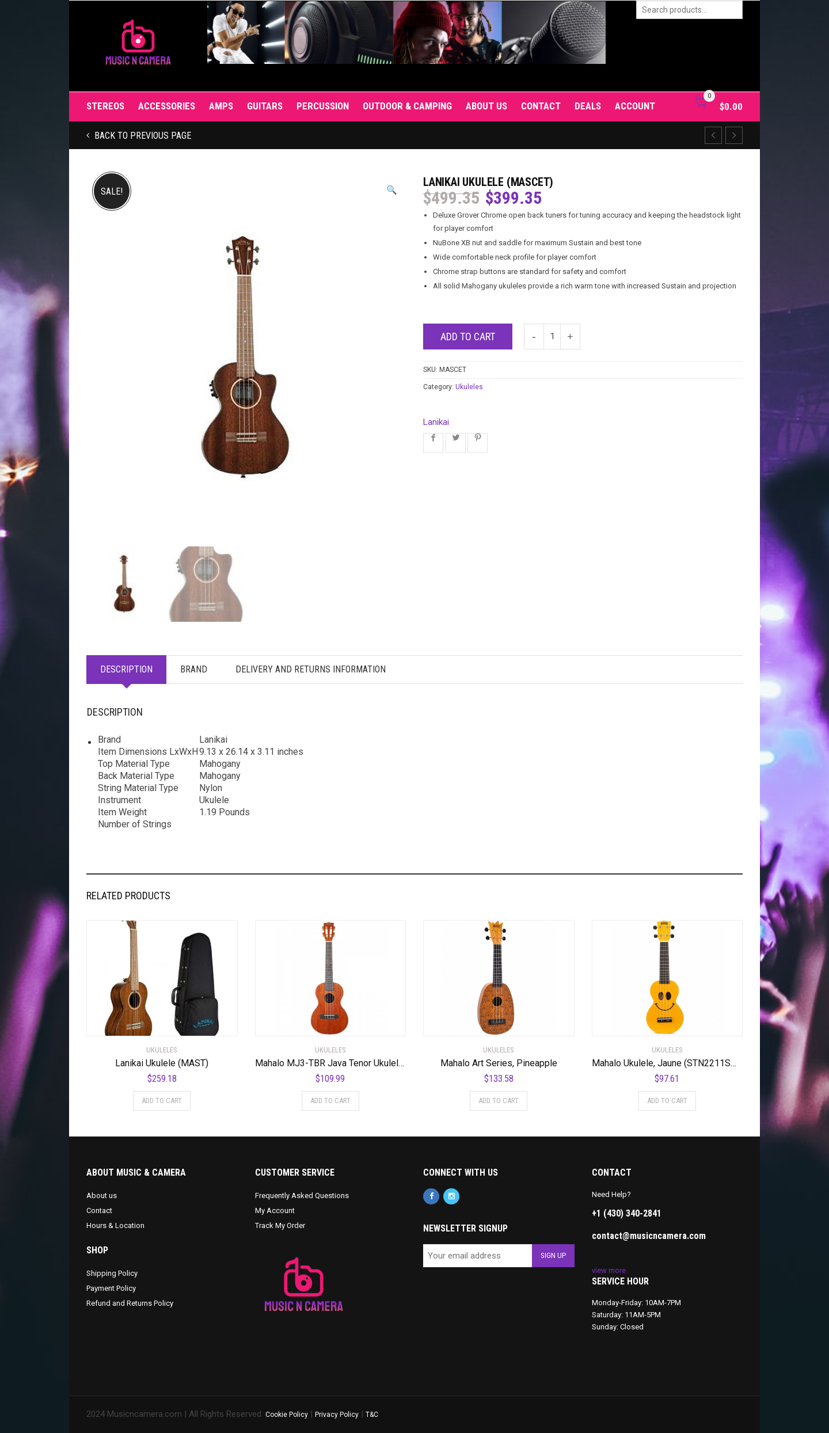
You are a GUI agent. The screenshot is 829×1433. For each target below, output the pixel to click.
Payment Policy (111, 1288)
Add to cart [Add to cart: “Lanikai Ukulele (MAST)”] (162, 1100)
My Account (275, 1210)
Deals (588, 106)
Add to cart (467, 336)
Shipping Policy (112, 1273)
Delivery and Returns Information (316, 669)
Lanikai (436, 422)
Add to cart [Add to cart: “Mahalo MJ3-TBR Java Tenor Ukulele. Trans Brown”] (330, 1100)
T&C (372, 1415)
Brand (197, 669)
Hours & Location (115, 1225)
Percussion (322, 106)
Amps (221, 106)
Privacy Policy (337, 1415)
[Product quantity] (552, 336)
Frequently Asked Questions (302, 1195)
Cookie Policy (286, 1415)
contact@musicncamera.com (649, 1235)
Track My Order (280, 1225)
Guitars (265, 106)
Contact (541, 106)
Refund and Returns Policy (129, 1303)
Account (635, 106)
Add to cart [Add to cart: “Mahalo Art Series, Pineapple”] (498, 1100)
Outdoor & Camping (407, 106)
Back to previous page (141, 135)
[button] (391, 190)
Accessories (166, 106)
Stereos (105, 106)
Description (127, 669)
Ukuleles (469, 387)
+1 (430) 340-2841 (626, 1213)
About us (486, 106)
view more (609, 1270)
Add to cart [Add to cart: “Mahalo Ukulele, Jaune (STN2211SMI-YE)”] (667, 1100)
